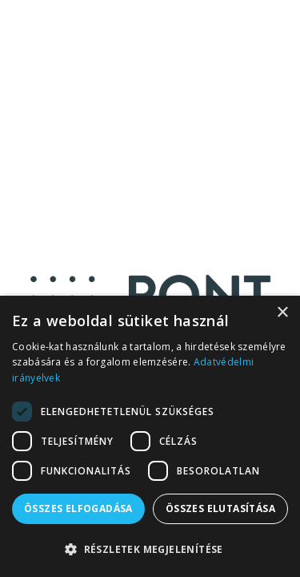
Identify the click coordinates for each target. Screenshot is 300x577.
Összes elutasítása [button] (220, 508)
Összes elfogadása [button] (78, 508)
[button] (150, 550)
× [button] (282, 313)
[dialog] (150, 436)
